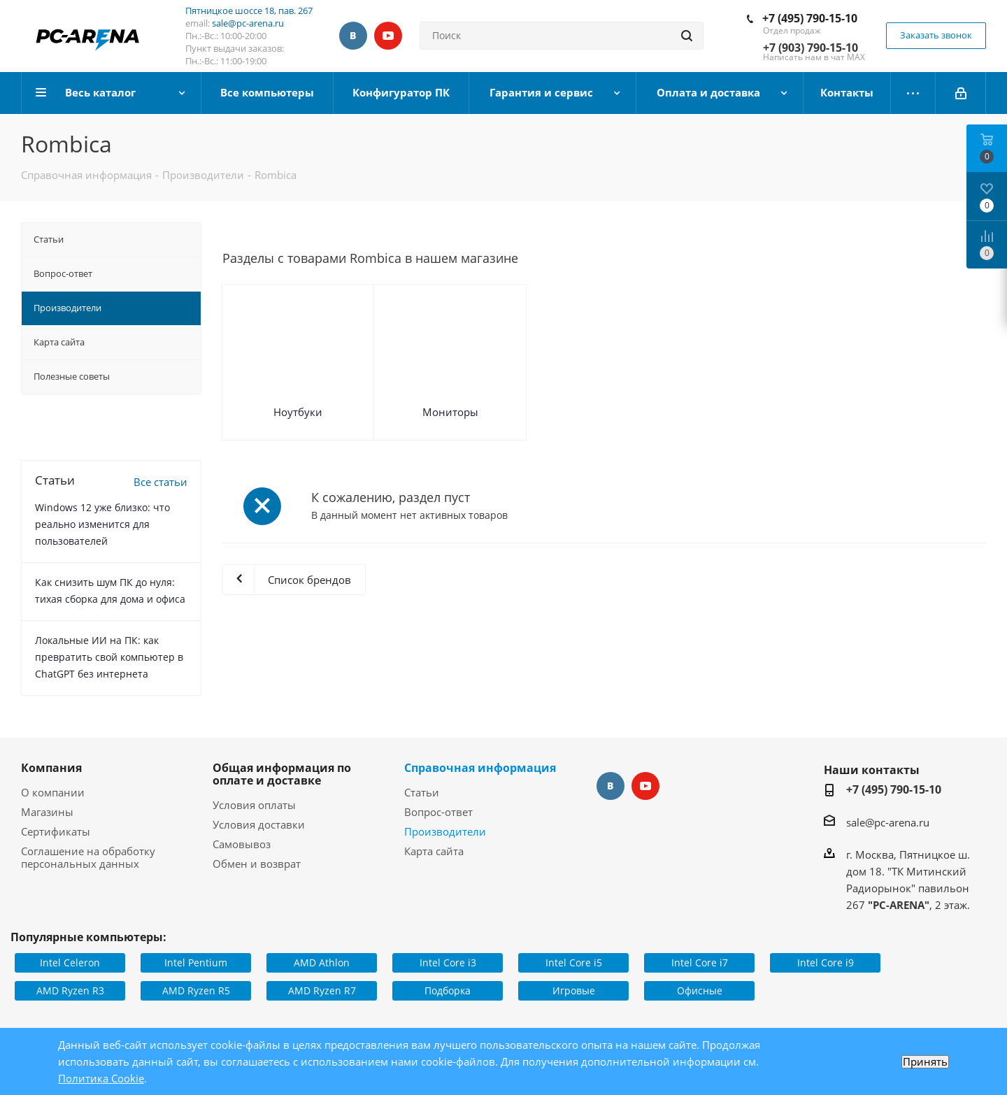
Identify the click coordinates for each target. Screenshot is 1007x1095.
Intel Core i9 (825, 962)
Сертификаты (55, 831)
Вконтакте (353, 36)
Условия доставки (259, 824)
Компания (51, 767)
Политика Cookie (101, 1078)
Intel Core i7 (699, 962)
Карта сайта (434, 851)
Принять (925, 1061)
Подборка (447, 990)
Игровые (573, 990)
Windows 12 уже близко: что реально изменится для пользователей (102, 524)
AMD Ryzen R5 (196, 990)
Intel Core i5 (573, 962)
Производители (445, 831)
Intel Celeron (70, 962)
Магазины (47, 812)
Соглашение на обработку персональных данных (88, 857)
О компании (53, 792)
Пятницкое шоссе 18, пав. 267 (249, 10)
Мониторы (450, 412)
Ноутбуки (297, 412)
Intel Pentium (195, 962)
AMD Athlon (322, 962)
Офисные (699, 990)
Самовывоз (242, 844)
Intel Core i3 (448, 962)
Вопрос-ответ (438, 812)
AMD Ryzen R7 (322, 990)
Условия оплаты (254, 805)
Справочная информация (480, 767)
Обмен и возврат (257, 864)
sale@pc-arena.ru (248, 23)
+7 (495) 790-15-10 (809, 18)
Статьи (421, 792)
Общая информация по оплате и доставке (282, 774)
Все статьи (160, 482)
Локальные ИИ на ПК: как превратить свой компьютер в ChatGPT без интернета (109, 657)
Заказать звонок (936, 35)
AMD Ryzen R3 (70, 990)
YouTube (388, 36)
